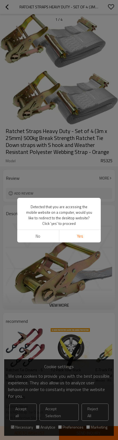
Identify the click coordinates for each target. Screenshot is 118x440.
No (38, 223)
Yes (80, 223)
